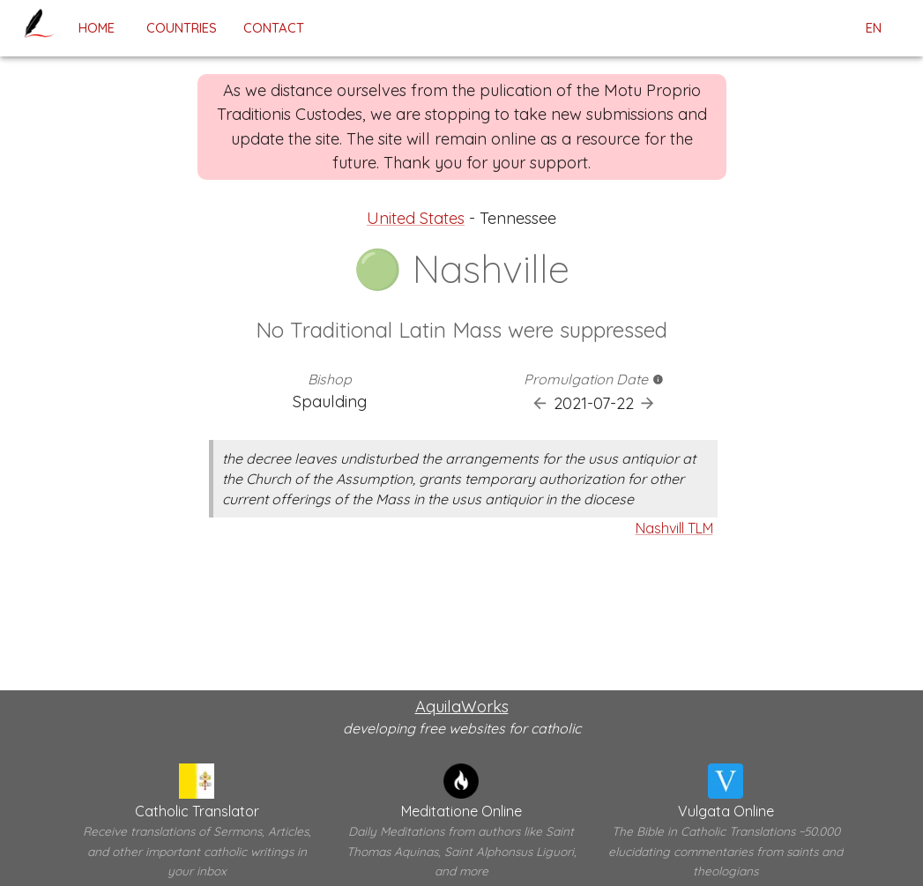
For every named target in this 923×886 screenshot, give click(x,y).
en (873, 28)
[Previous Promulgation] (540, 403)
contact (274, 28)
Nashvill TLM (674, 528)
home (96, 28)
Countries (181, 28)
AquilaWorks (462, 706)
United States (416, 218)
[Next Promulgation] (647, 403)
